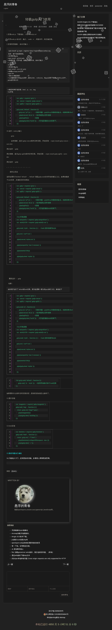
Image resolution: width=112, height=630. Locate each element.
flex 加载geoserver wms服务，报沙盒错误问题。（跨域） (33, 552)
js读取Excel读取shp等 (20, 540)
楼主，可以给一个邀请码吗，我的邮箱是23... (91, 110)
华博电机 (81, 197)
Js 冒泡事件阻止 (18, 549)
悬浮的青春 (10, 4)
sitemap (62, 617)
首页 (91, 6)
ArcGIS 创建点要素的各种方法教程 (89, 34)
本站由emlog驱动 (53, 617)
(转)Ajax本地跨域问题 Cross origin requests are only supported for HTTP (39, 558)
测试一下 (80, 126)
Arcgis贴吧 (82, 193)
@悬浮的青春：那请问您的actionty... (89, 141)
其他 (105, 6)
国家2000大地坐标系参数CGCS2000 (90, 25)
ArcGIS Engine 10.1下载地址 (87, 22)
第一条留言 (81, 156)
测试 (79, 149)
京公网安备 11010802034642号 (56, 614)
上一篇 (10, 564)
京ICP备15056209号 (56, 611)
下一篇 (66, 564)
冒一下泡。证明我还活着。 (21, 546)
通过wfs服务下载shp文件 (21, 555)
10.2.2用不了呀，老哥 (84, 171)
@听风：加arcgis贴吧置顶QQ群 (87, 164)
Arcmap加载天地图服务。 (21, 533)
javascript (98, 6)
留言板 (85, 6)
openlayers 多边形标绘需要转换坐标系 (26, 543)
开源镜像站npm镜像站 (20, 530)
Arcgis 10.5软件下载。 (20, 536)
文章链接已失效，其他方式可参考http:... (90, 103)
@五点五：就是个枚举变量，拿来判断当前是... (92, 133)
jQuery (14, 471)
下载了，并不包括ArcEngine (86, 118)
